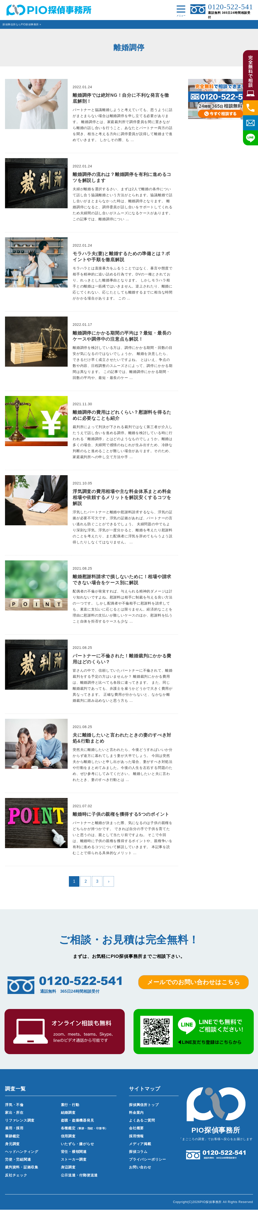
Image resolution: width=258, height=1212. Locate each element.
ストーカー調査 (74, 1162)
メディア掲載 (140, 1146)
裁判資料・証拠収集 (21, 1170)
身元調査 (12, 1146)
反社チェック (16, 1177)
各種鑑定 (84, 1131)
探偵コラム (138, 1154)
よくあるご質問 (142, 1123)
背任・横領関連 (74, 1154)
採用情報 (136, 1138)
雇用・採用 (14, 1131)
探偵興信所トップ (144, 1107)
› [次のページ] (108, 883)
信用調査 (68, 1138)
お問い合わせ (140, 1170)
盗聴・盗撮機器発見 (77, 1123)
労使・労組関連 (18, 1162)
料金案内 (136, 1115)
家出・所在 (14, 1115)
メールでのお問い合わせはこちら (193, 984)
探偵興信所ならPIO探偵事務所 (21, 24)
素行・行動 (70, 1107)
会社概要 (136, 1131)
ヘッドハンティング (21, 1154)
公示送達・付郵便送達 (79, 1177)
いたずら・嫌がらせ (77, 1146)
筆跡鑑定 (12, 1138)
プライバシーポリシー (147, 1162)
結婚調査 (68, 1115)
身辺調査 (68, 1170)
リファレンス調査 (20, 1123)
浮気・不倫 (14, 1107)
